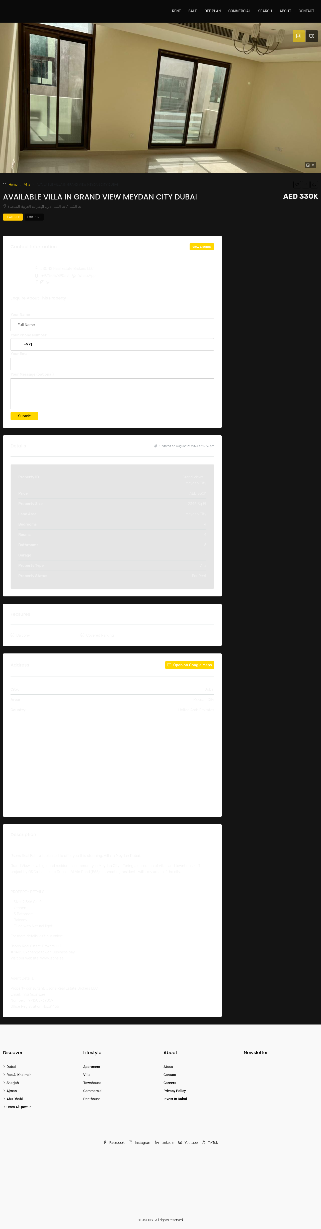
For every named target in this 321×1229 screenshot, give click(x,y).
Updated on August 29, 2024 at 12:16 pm (184, 446)
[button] (297, 184)
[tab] (299, 36)
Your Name (112, 319)
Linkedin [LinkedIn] (164, 1143)
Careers (170, 1083)
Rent (176, 11)
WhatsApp (87, 275)
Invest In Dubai (175, 1099)
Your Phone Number (112, 340)
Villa (27, 184)
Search (265, 11)
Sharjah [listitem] (11, 1083)
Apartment (91, 1067)
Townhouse (92, 1083)
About (285, 11)
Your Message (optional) (112, 391)
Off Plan (212, 11)
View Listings (201, 246)
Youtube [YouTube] (188, 1143)
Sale (192, 11)
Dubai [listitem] (9, 1067)
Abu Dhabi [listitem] (13, 1099)
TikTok (210, 1143)
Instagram (140, 1143)
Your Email (112, 358)
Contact (306, 11)
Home (13, 184)
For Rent (34, 217)
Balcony (23, 635)
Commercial (239, 11)
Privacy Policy (175, 1091)
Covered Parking (100, 635)
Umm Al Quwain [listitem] (17, 1107)
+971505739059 (55, 275)
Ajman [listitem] (10, 1091)
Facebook (114, 1143)
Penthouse (92, 1099)
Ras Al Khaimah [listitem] (17, 1075)
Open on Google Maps (190, 665)
